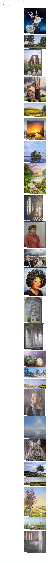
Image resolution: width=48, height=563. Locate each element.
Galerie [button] (29, 1)
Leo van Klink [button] (19, 1)
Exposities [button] (24, 1)
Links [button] (39, 1)
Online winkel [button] (34, 1)
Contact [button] (43, 1)
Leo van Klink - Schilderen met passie (8, 1)
